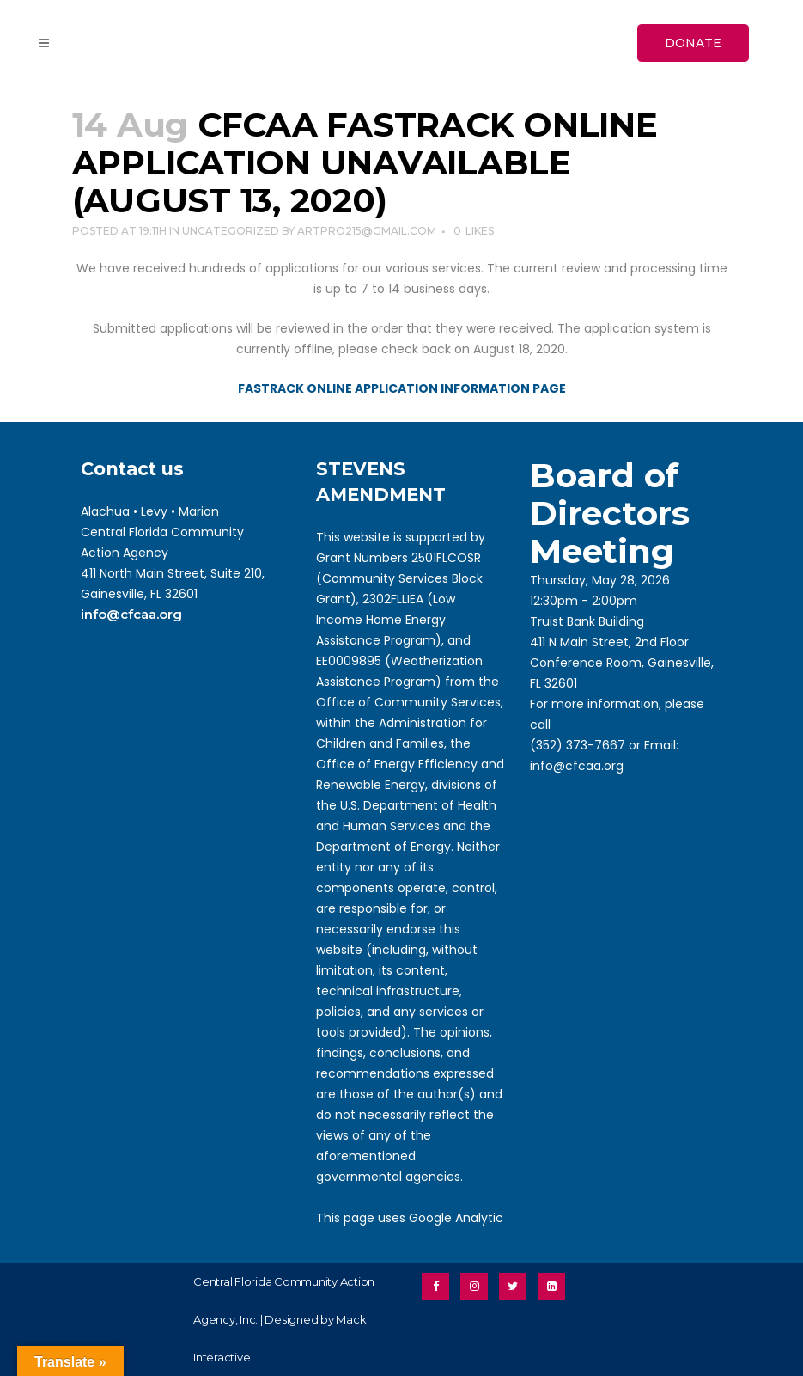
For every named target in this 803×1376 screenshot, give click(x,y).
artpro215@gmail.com (366, 230)
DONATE (693, 43)
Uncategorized (230, 230)
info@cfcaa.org (131, 614)
